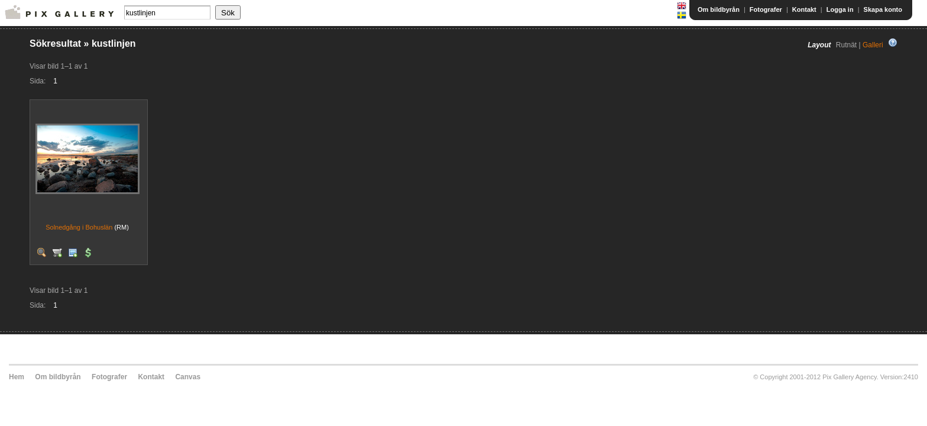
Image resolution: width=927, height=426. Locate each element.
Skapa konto (883, 9)
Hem (16, 377)
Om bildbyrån (719, 9)
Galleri (873, 45)
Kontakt (804, 9)
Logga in (840, 9)
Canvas (187, 377)
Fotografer (766, 9)
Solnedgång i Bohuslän (79, 227)
